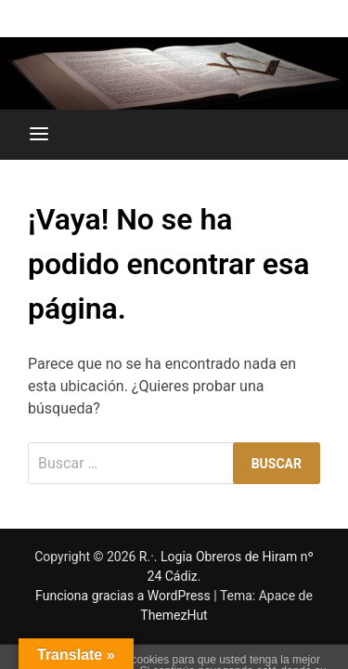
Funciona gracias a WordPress (124, 595)
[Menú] (39, 135)
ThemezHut (173, 615)
